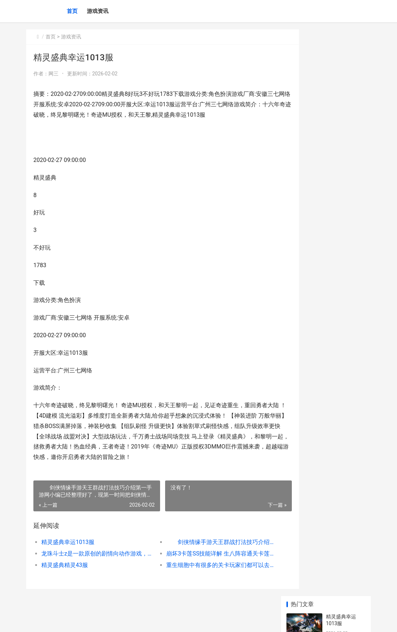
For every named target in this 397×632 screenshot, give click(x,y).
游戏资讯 (97, 11)
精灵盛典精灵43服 (64, 565)
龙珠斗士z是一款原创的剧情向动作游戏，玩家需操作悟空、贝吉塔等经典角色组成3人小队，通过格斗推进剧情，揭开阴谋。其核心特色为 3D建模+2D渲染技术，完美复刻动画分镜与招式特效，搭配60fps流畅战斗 (92, 553)
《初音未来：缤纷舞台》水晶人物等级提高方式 (343, 442)
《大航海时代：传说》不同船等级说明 (343, 526)
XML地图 (151, 620)
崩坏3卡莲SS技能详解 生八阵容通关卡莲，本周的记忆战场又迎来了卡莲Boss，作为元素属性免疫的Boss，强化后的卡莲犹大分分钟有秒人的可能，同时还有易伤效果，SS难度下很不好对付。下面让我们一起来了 (204, 553)
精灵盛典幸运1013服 (67, 542)
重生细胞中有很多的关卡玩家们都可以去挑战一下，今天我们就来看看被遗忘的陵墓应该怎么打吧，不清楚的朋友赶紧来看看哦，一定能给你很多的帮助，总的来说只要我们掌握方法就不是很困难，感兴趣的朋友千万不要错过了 (204, 565)
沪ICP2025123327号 (121, 620)
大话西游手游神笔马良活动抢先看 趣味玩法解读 (344, 221)
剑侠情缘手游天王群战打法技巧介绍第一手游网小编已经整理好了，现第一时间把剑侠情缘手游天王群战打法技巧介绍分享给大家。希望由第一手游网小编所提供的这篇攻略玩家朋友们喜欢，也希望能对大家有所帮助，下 (204, 542)
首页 (72, 11)
